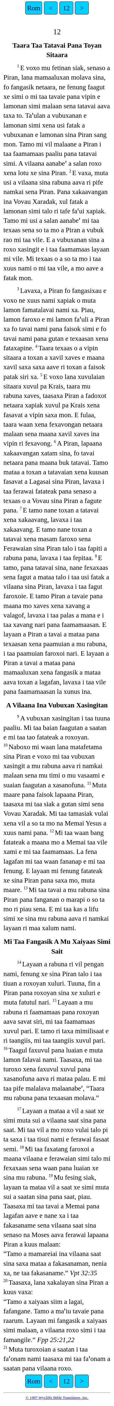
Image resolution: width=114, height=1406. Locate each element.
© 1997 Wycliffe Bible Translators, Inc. (57, 1397)
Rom (33, 8)
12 (66, 8)
